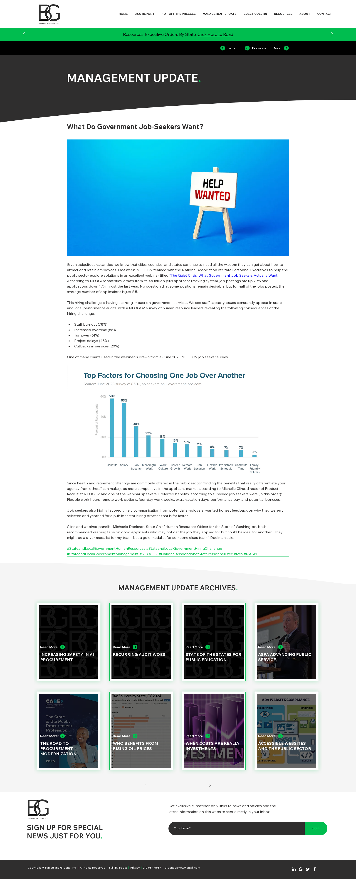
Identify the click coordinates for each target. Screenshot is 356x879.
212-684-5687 (152, 867)
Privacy (135, 867)
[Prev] (145, 785)
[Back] (227, 48)
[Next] (332, 34)
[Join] (316, 828)
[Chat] (293, 869)
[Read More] (65, 647)
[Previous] (24, 34)
